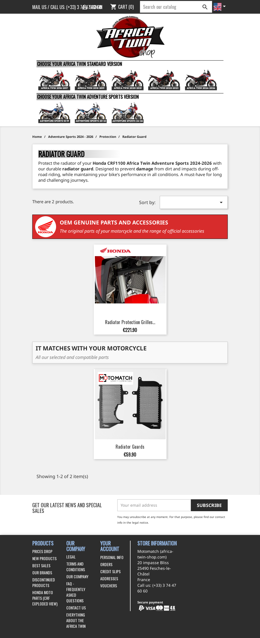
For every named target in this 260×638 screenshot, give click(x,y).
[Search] (176, 7)
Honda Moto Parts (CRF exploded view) (44, 598)
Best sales (41, 565)
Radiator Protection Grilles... (130, 322)
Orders (106, 564)
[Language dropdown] (221, 7)
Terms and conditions (75, 566)
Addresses (109, 578)
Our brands (42, 572)
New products (44, 558)
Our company (77, 576)
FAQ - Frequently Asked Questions (75, 592)
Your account (109, 546)
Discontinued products (43, 582)
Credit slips (110, 571)
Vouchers (108, 585)
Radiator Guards (130, 446)
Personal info (111, 557)
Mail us (39, 7)
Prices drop (42, 551)
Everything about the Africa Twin (76, 620)
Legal (71, 557)
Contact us (76, 608)
